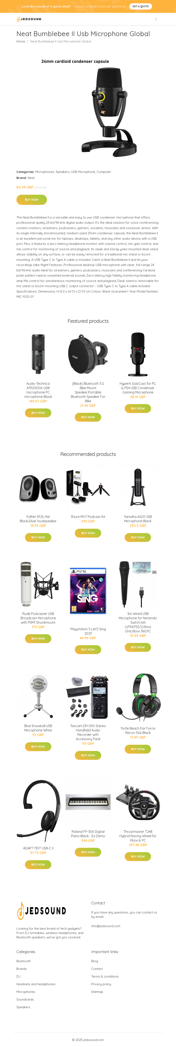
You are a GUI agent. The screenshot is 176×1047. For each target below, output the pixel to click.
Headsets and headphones (35, 984)
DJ (18, 976)
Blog (94, 961)
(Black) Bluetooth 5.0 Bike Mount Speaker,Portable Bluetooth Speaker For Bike (88, 392)
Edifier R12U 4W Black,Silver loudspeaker (38, 519)
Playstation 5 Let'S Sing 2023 (88, 631)
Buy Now (31, 200)
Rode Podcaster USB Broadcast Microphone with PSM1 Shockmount (38, 618)
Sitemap (97, 992)
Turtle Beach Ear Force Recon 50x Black (138, 730)
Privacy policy (101, 984)
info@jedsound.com (105, 926)
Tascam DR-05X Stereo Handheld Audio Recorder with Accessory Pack (88, 732)
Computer (104, 172)
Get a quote (141, 6)
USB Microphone (83, 172)
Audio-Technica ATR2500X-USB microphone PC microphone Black (38, 390)
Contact (97, 969)
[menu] (156, 19)
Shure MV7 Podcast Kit (88, 517)
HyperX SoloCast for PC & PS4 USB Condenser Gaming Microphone (138, 387)
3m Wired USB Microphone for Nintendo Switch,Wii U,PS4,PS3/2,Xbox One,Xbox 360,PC (138, 622)
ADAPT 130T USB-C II (38, 848)
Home (20, 41)
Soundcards (25, 999)
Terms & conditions (105, 976)
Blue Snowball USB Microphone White (38, 728)
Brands (21, 969)
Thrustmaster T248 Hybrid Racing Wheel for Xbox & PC (137, 836)
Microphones (44, 172)
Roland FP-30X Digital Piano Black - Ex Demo (88, 834)
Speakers (63, 172)
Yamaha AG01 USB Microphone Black (138, 519)
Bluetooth (23, 961)
